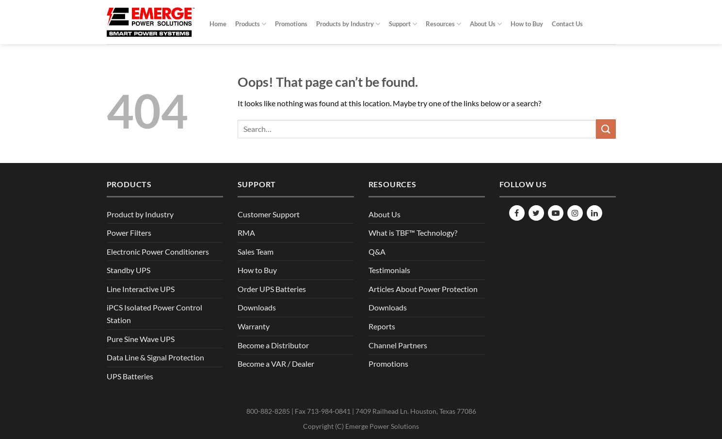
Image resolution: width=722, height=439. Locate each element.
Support (403, 24)
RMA (246, 232)
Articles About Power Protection (423, 288)
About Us (486, 24)
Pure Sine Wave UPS (141, 338)
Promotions (291, 24)
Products (250, 24)
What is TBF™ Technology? (413, 232)
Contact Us (567, 24)
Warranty (254, 326)
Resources (443, 24)
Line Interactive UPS (141, 288)
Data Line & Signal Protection (155, 357)
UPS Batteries (130, 376)
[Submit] (605, 128)
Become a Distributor (273, 345)
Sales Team (255, 251)
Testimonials (389, 270)
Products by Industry (348, 24)
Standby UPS (128, 270)
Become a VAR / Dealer (276, 363)
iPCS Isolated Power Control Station (154, 314)
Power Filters (129, 232)
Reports (382, 326)
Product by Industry (140, 214)
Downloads (257, 307)
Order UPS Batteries (272, 288)
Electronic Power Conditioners (158, 251)
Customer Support (269, 214)
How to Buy (527, 24)
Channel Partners (398, 345)
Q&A (377, 251)
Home (217, 24)
